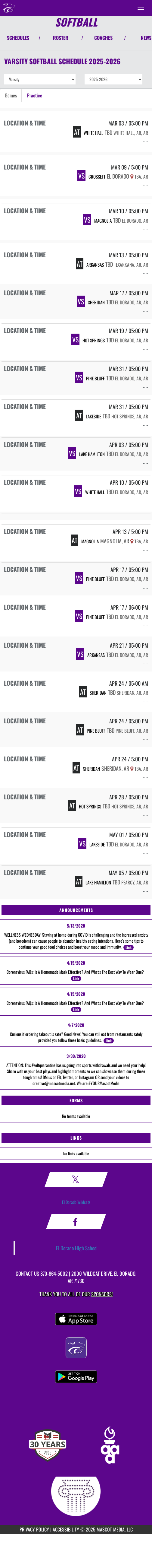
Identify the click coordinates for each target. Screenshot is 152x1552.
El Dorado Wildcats (76, 1202)
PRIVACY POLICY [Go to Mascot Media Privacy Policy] (34, 1529)
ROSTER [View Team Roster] (60, 38)
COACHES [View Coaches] (103, 38)
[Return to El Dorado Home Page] (9, 7)
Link (129, 947)
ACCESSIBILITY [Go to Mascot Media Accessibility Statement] (66, 1529)
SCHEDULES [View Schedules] (18, 38)
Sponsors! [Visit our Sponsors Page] (102, 1294)
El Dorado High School (77, 1248)
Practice (34, 95)
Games (11, 95)
